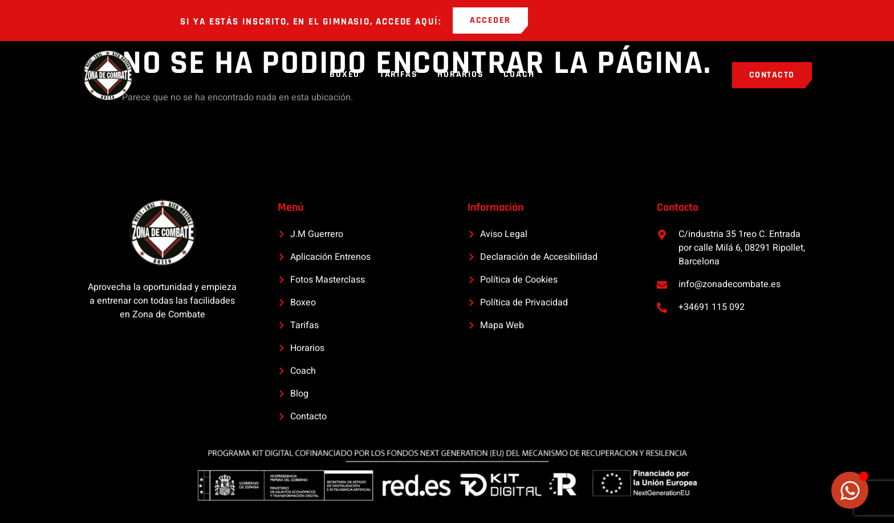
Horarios (461, 75)
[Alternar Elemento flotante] (849, 490)
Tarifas (399, 75)
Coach (520, 75)
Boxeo (344, 75)
